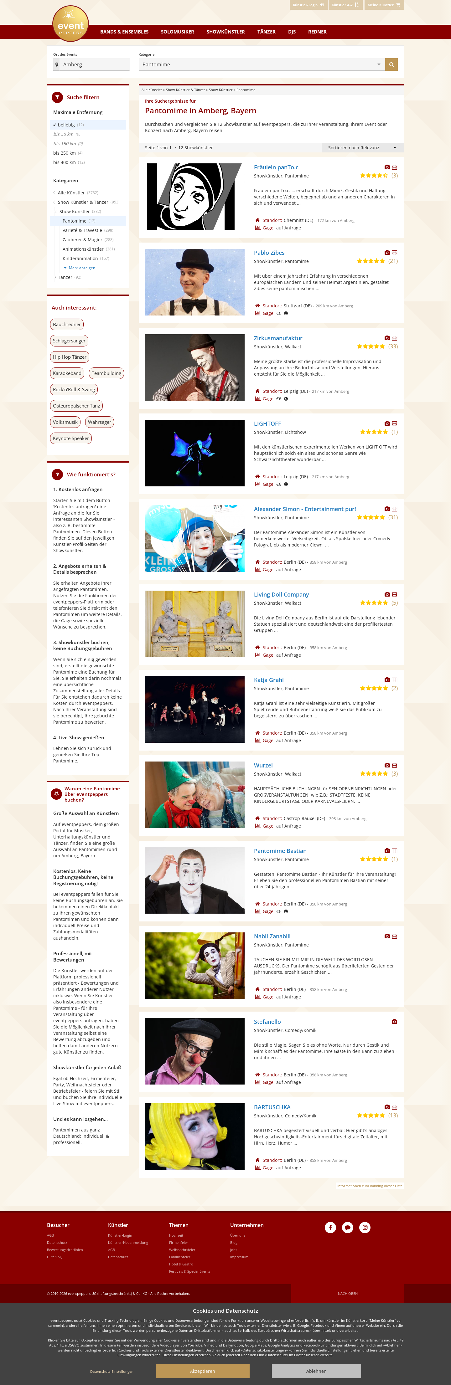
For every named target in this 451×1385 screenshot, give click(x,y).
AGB (50, 1235)
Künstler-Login (120, 1235)
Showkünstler (226, 31)
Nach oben (348, 1293)
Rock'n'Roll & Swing (74, 389)
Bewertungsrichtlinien (65, 1249)
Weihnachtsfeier (182, 1249)
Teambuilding (106, 373)
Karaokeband (67, 373)
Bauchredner (67, 324)
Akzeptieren (202, 1371)
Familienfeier (179, 1256)
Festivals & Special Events (189, 1271)
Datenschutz (57, 1242)
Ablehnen (316, 1371)
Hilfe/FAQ (55, 1256)
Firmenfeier (178, 1242)
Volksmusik (65, 422)
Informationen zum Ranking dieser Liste (369, 1185)
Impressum (239, 1256)
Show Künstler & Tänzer (185, 89)
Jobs (233, 1249)
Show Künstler (221, 89)
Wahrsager (99, 422)
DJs (292, 31)
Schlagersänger (69, 340)
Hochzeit (176, 1235)
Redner (317, 31)
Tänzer (266, 31)
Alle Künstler (152, 89)
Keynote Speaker (71, 438)
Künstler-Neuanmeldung (128, 1242)
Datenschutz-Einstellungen (111, 1371)
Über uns (237, 1235)
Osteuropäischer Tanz (76, 406)
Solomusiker (177, 31)
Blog (233, 1242)
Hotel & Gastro (181, 1264)
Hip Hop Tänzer (69, 357)
